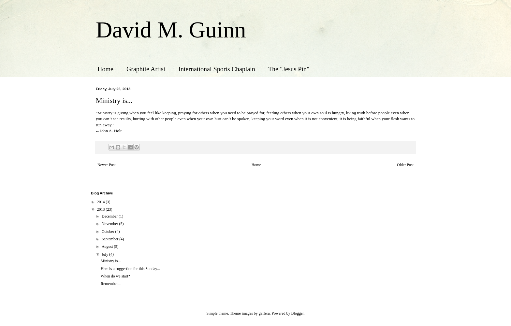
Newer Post (106, 165)
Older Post (405, 165)
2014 (101, 202)
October (108, 231)
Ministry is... (111, 261)
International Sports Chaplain (216, 69)
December (110, 216)
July (105, 254)
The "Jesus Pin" (288, 69)
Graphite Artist (145, 69)
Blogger (297, 313)
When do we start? (115, 276)
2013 (101, 209)
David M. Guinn (171, 29)
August (108, 246)
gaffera (264, 313)
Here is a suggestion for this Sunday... (130, 268)
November (110, 223)
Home (105, 69)
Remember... (111, 283)
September (110, 239)
